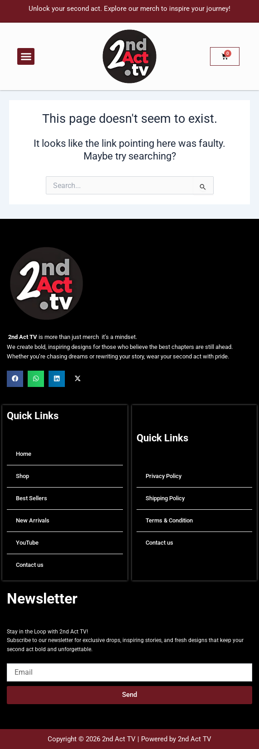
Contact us (30, 564)
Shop (22, 476)
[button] (25, 56)
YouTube (27, 542)
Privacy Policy (163, 476)
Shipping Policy (165, 498)
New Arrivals (32, 520)
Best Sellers (31, 498)
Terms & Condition (169, 520)
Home (23, 453)
